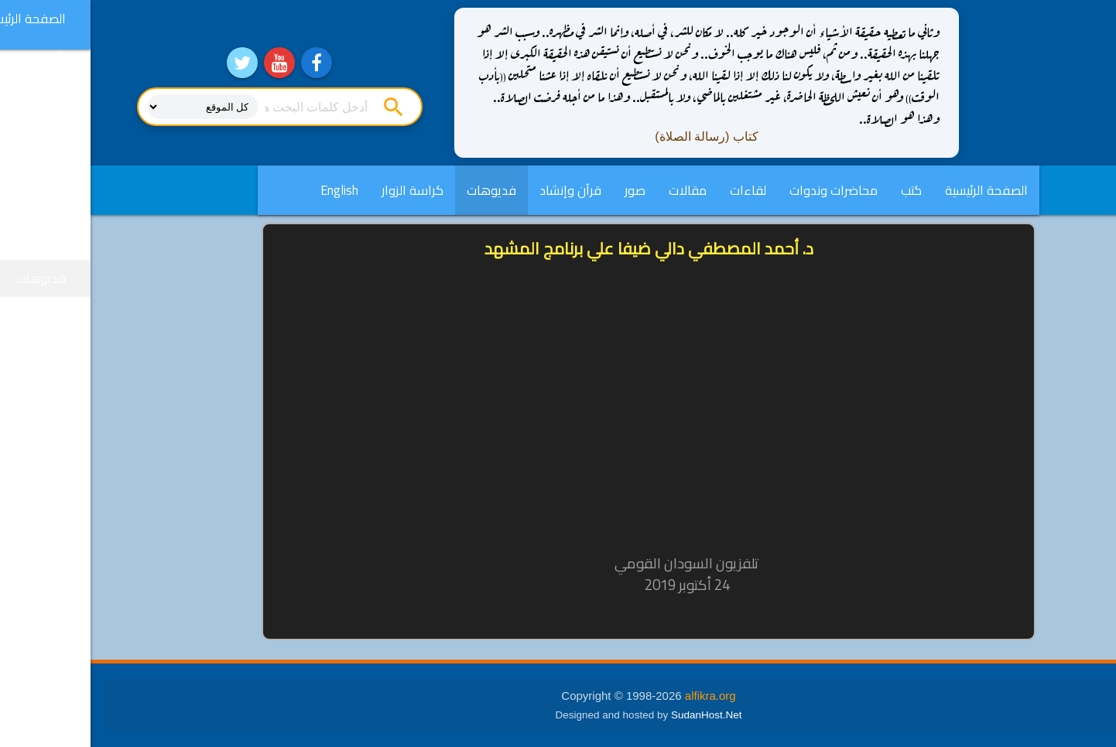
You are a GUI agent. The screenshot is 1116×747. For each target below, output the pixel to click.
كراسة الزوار (322, 190)
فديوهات (401, 190)
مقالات (597, 190)
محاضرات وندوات (743, 190)
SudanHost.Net (616, 715)
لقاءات (657, 190)
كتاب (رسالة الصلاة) (616, 136)
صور (544, 190)
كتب (820, 190)
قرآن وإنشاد (480, 190)
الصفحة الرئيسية (895, 190)
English (249, 190)
